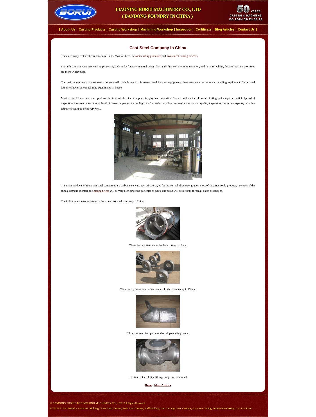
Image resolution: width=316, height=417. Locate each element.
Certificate (204, 29)
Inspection (184, 29)
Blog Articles (225, 29)
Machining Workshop (156, 29)
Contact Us (247, 29)
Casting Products (92, 29)
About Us (68, 29)
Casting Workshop (123, 29)
